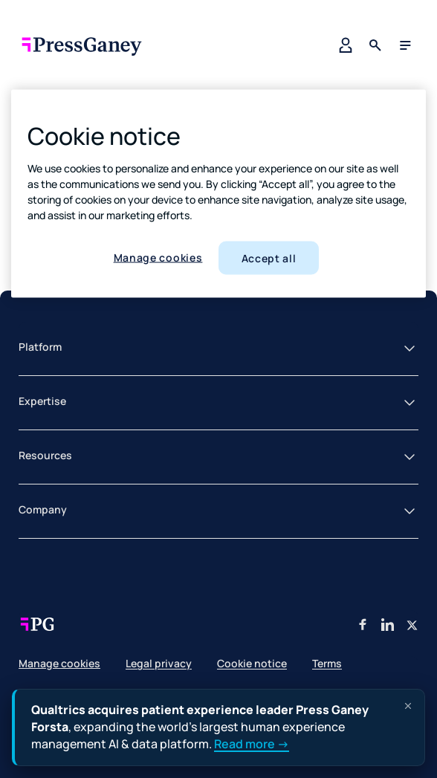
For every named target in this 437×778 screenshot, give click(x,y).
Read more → (251, 744)
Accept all (269, 257)
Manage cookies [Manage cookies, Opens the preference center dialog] (158, 257)
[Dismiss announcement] (408, 706)
